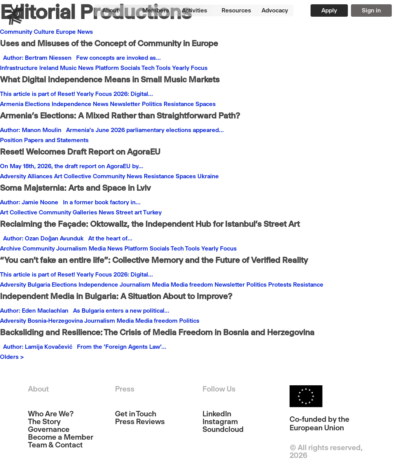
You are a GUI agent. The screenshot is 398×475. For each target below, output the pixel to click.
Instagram (220, 422)
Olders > (12, 356)
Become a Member (60, 437)
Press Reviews (140, 422)
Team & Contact (55, 445)
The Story (44, 422)
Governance (49, 429)
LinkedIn (216, 414)
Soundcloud (223, 429)
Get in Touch (135, 414)
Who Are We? (50, 414)
